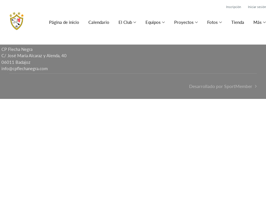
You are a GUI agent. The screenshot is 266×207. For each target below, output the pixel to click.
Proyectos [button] (184, 22)
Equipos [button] (153, 22)
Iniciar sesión (257, 7)
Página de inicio (64, 22)
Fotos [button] (212, 22)
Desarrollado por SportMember (220, 86)
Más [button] (257, 22)
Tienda (237, 22)
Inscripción (233, 7)
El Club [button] (125, 22)
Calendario (98, 22)
